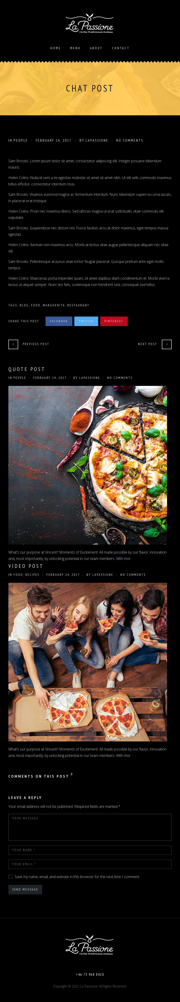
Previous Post (36, 344)
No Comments (130, 140)
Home (55, 48)
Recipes (32, 575)
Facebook (59, 321)
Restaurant (78, 305)
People (21, 140)
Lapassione (97, 140)
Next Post (147, 344)
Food (36, 305)
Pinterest (114, 321)
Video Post (26, 565)
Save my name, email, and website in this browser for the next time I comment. (77, 876)
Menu (75, 48)
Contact (121, 48)
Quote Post (26, 369)
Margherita (54, 305)
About (96, 48)
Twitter (86, 321)
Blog (24, 305)
